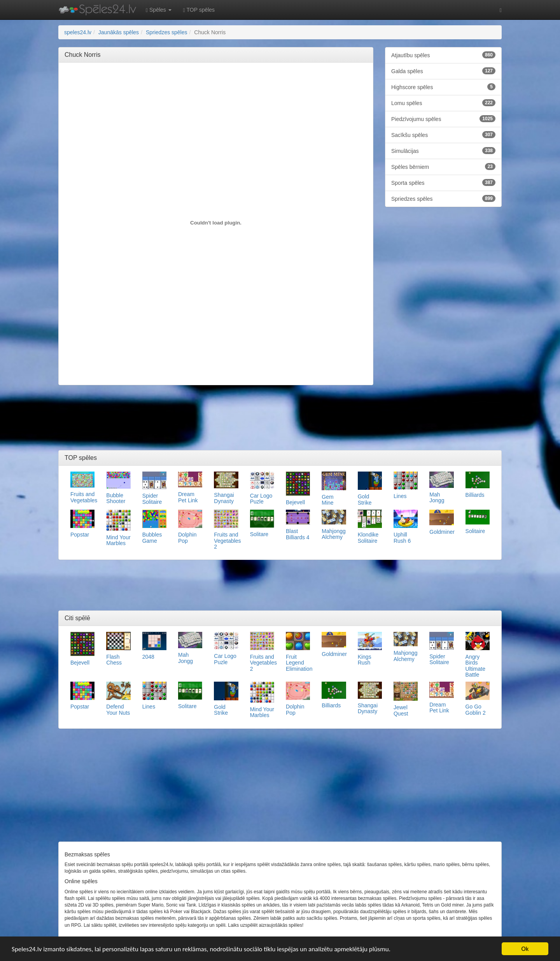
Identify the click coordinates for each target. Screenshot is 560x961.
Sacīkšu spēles (443, 134)
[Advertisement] (215, 85)
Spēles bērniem (443, 166)
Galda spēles (443, 70)
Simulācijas (443, 150)
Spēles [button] (159, 10)
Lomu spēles (443, 102)
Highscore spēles (443, 86)
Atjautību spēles (443, 54)
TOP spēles (199, 10)
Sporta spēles (443, 182)
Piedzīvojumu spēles (443, 118)
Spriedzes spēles (443, 198)
